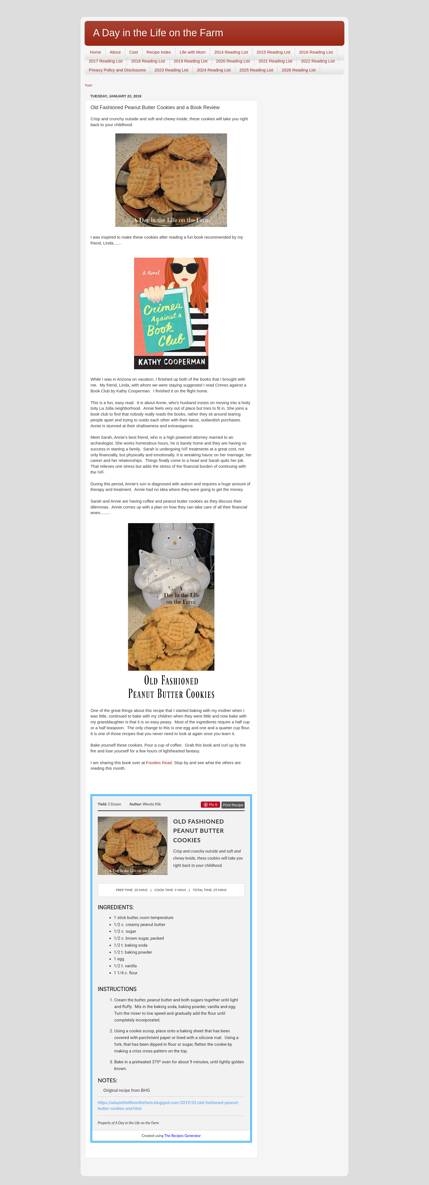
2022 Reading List (318, 61)
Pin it (211, 804)
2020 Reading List (233, 61)
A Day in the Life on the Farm (158, 33)
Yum (88, 85)
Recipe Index (159, 52)
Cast (133, 52)
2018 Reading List (148, 61)
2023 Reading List (171, 70)
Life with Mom (193, 52)
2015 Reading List (273, 52)
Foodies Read (159, 763)
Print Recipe (233, 805)
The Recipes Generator (183, 1135)
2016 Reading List (316, 52)
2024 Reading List (214, 70)
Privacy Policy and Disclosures (117, 70)
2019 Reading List (191, 61)
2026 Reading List (299, 70)
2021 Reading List (275, 61)
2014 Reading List (231, 52)
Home (95, 52)
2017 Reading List (106, 61)
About (115, 52)
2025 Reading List (256, 70)
